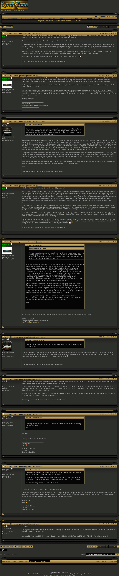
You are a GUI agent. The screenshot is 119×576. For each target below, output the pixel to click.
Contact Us (99, 561)
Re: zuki (39, 466)
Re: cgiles (39, 33)
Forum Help (77, 21)
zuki (3, 526)
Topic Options (6, 27)
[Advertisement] (76, 5)
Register (41, 21)
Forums (15, 18)
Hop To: (83, 554)
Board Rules (6, 561)
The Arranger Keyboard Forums (31, 18)
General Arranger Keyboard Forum (57, 18)
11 (112, 27)
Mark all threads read (20, 561)
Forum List (49, 21)
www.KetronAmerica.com (30, 107)
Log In (114, 16)
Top (3, 65)
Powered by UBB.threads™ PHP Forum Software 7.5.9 (59, 575)
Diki (12, 554)
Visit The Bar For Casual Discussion (12, 10)
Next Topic (27, 546)
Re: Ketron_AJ (41, 121)
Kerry (15, 554)
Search (68, 21)
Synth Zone (6, 18)
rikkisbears (6, 417)
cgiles (4, 124)
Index (18, 546)
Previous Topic (7, 546)
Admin (8, 554)
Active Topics (60, 21)
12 (114, 27)
